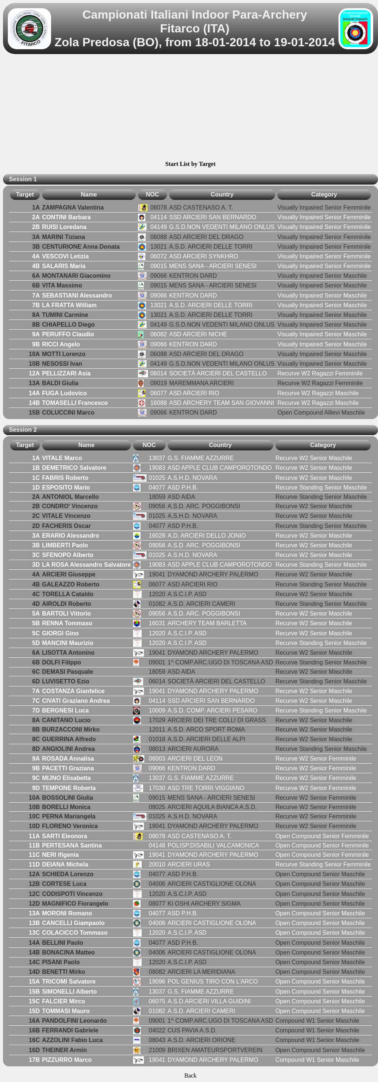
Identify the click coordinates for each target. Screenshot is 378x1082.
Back (190, 1075)
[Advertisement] (190, 108)
